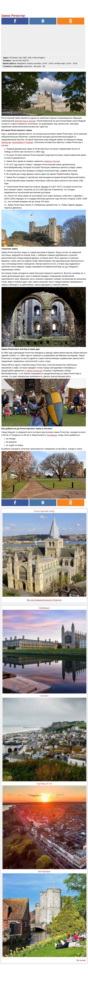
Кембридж (44, 607)
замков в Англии (52, 161)
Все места (81, 960)
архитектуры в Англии (25, 121)
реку (67, 266)
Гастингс (44, 695)
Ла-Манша (52, 435)
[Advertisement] (44, 983)
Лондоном (6, 142)
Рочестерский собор (44, 511)
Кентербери (18, 142)
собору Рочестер (34, 370)
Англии (4, 145)
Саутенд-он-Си (44, 783)
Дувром (29, 142)
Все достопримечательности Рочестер (44, 600)
